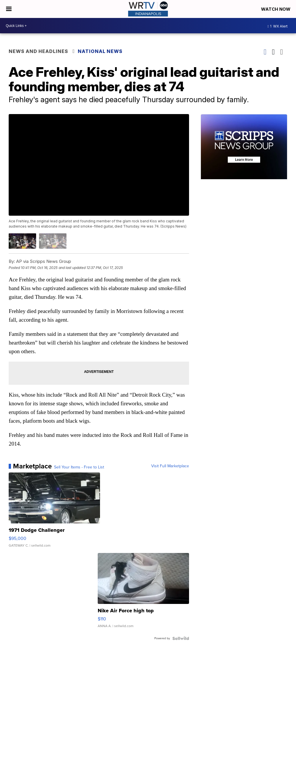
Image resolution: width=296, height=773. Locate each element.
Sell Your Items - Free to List (79, 467)
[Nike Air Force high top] (143, 593)
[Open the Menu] (8, 9)
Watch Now (276, 9)
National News (100, 51)
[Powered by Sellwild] (180, 638)
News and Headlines (38, 51)
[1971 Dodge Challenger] (54, 512)
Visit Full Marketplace (170, 466)
